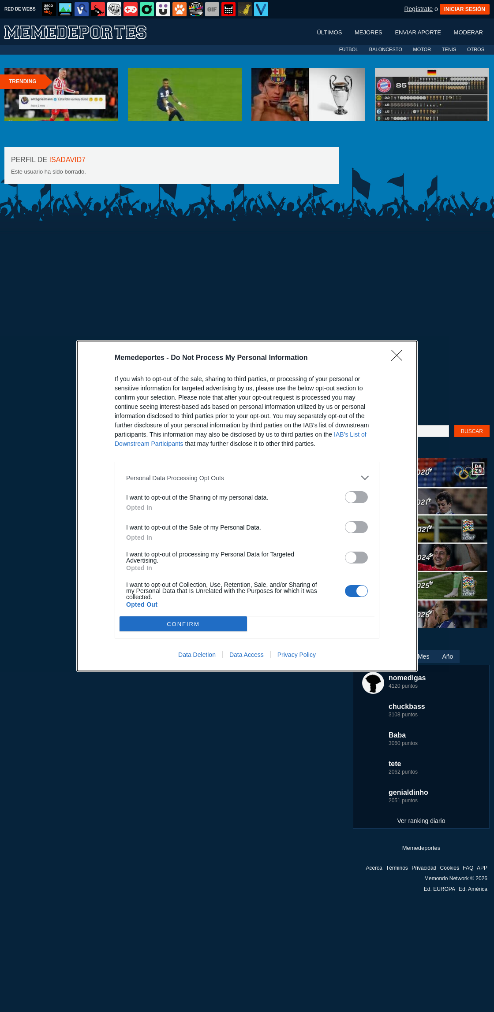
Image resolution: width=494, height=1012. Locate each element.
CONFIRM (183, 624)
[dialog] (247, 506)
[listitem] (247, 477)
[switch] (356, 497)
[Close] (399, 358)
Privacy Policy (296, 654)
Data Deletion (197, 654)
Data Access (246, 654)
